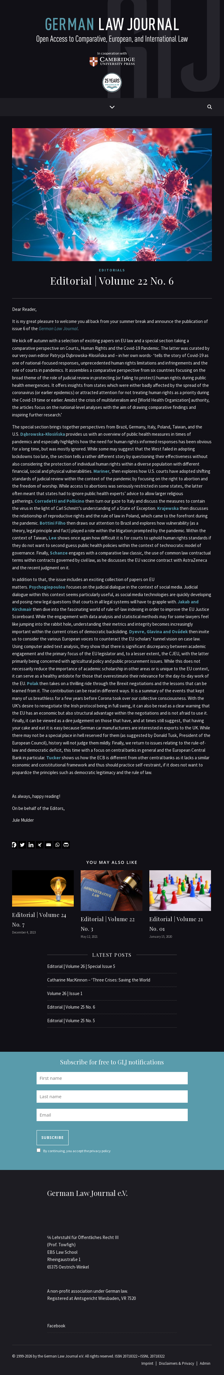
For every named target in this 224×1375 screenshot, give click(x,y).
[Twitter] (22, 845)
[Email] (48, 845)
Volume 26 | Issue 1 (65, 993)
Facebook (56, 1326)
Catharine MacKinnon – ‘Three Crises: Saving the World (98, 980)
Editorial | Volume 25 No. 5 (71, 1020)
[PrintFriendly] (66, 845)
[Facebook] (13, 845)
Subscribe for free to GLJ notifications (112, 1062)
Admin (205, 1363)
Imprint (147, 1363)
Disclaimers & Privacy (176, 1363)
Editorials (112, 270)
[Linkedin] (31, 845)
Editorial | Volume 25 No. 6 (71, 1007)
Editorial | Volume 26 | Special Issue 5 (81, 966)
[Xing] (40, 845)
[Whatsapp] (57, 845)
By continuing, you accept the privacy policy (77, 1151)
